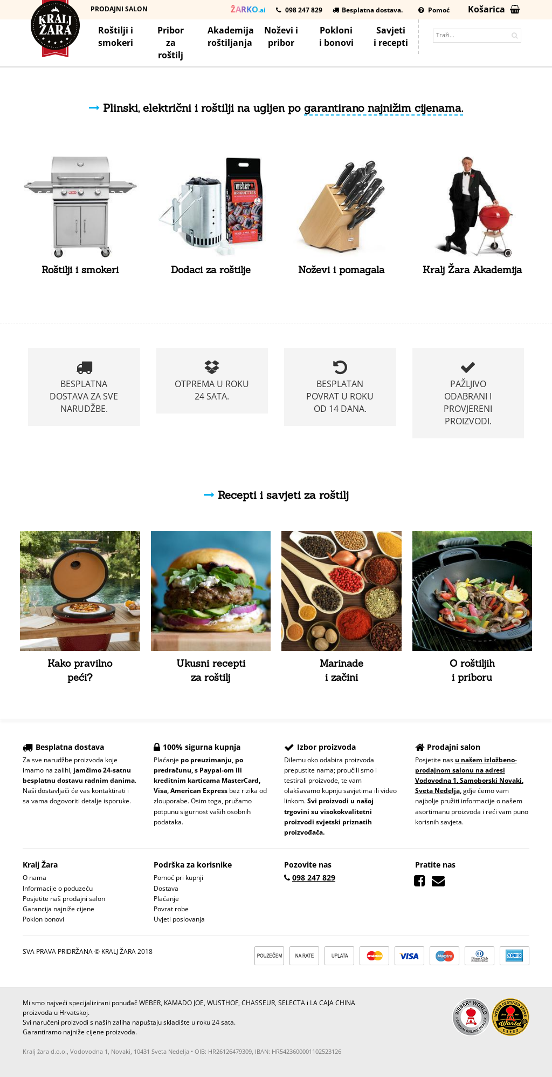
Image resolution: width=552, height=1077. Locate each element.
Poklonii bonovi (336, 36)
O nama (34, 877)
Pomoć (434, 10)
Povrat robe (171, 908)
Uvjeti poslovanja (179, 919)
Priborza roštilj (170, 42)
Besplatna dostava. (368, 10)
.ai (248, 9)
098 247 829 (299, 10)
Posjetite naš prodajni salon (64, 898)
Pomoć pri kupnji (178, 877)
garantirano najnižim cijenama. (383, 107)
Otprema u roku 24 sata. (212, 380)
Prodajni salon (119, 8)
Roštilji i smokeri (115, 36)
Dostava (166, 888)
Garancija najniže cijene (58, 908)
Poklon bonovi (43, 919)
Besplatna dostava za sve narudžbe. (84, 387)
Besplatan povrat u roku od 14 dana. (340, 387)
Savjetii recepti (391, 36)
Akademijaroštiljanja (230, 36)
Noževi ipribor (281, 36)
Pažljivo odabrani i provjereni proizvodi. (468, 393)
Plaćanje (166, 898)
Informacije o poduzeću (58, 888)
